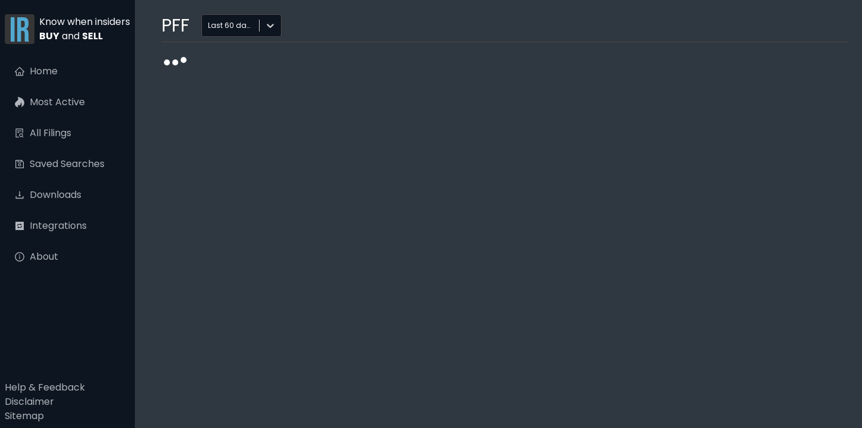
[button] (67, 30)
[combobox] (209, 25)
